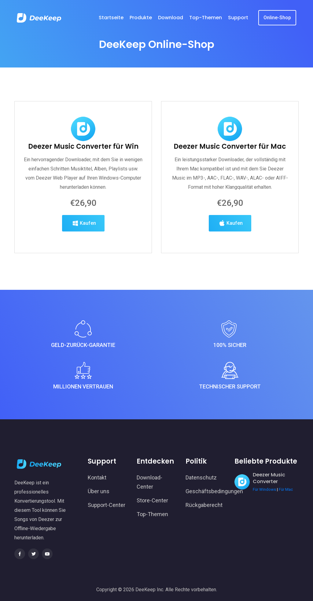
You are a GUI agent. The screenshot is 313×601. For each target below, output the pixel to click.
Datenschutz (201, 477)
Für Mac (286, 489)
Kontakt (97, 477)
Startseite (111, 17)
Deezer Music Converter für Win (83, 163)
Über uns (98, 491)
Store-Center (152, 500)
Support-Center (106, 505)
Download (170, 17)
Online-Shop (277, 17)
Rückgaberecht (204, 505)
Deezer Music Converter (269, 478)
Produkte (141, 17)
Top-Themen (205, 17)
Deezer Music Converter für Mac (230, 163)
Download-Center (149, 482)
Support (238, 17)
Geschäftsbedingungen (205, 491)
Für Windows (264, 489)
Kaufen (83, 240)
